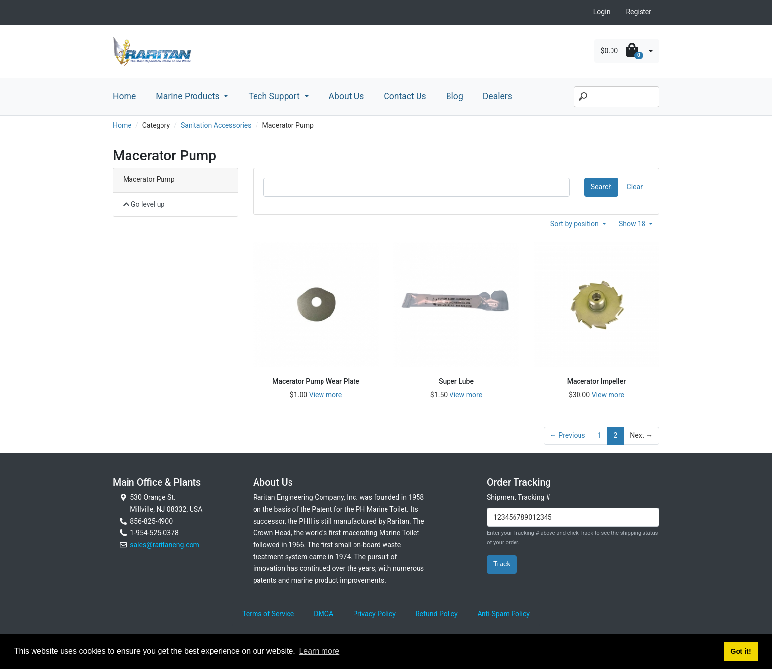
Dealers (497, 96)
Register (638, 12)
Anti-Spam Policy (504, 614)
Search (601, 187)
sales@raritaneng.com (164, 545)
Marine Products (189, 96)
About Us (346, 96)
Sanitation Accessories (216, 125)
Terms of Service (268, 614)
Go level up (144, 204)
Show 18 (633, 224)
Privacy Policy (374, 614)
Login (602, 12)
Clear (635, 187)
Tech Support (275, 96)
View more (325, 395)
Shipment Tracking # (518, 497)
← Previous (567, 435)
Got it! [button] (740, 651)
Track (502, 564)
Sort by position (575, 224)
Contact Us (405, 96)
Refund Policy (437, 614)
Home (124, 96)
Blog (454, 96)
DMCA (323, 614)
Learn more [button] (319, 651)
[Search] (616, 97)
